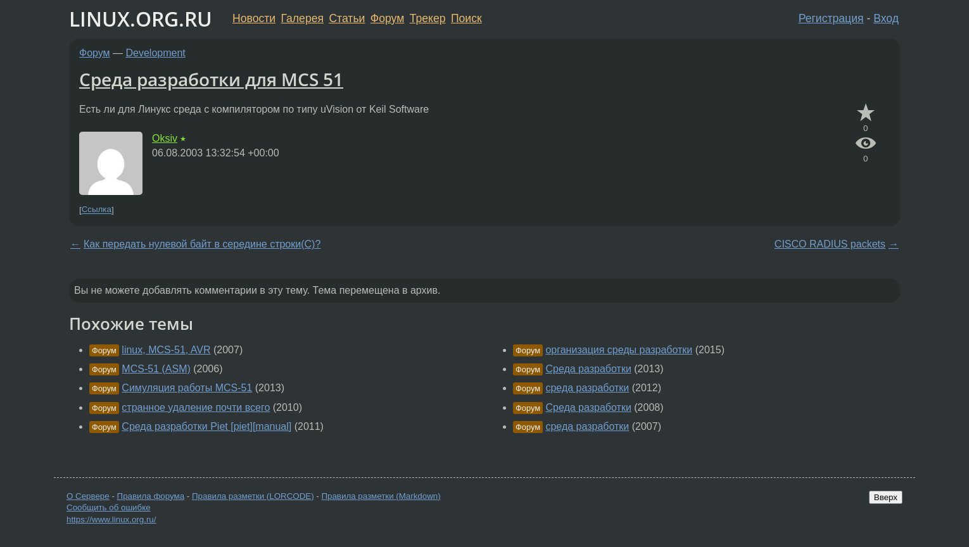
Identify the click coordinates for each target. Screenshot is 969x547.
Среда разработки (588, 368)
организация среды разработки (618, 349)
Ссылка (96, 210)
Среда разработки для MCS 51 (211, 79)
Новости (254, 18)
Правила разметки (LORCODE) (253, 496)
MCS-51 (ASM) (156, 368)
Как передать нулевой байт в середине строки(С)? (202, 244)
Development (156, 52)
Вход (886, 18)
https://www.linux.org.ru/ (111, 519)
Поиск (466, 18)
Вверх (885, 497)
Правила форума (151, 496)
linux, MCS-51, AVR (166, 349)
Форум (387, 18)
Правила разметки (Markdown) (380, 496)
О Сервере (88, 496)
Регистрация (831, 18)
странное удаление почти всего (196, 407)
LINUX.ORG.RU (140, 18)
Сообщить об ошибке (108, 507)
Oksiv (164, 138)
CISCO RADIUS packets (830, 244)
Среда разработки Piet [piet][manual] (206, 426)
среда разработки (587, 387)
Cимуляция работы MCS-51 (187, 387)
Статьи (347, 18)
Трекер (428, 18)
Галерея (302, 18)
